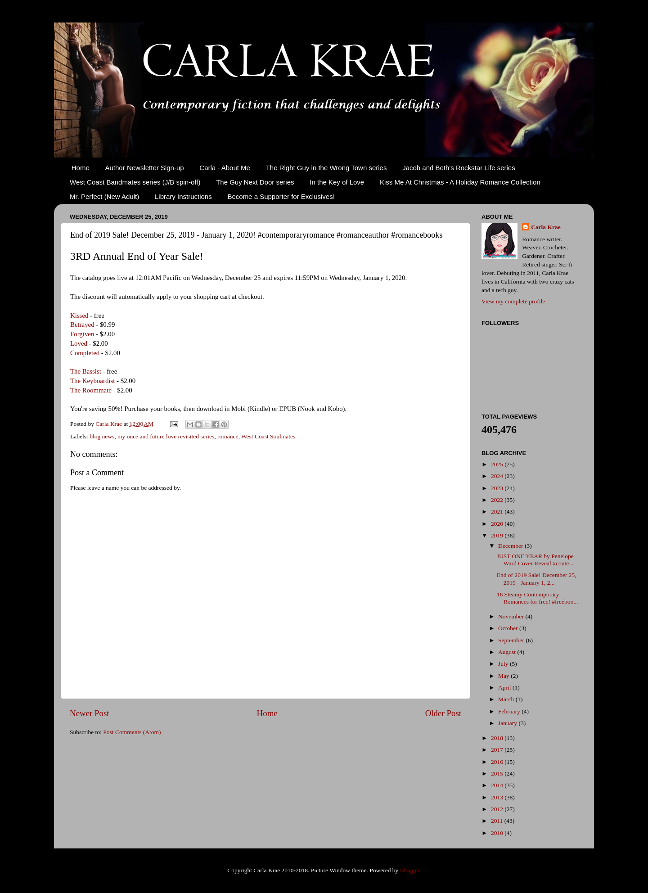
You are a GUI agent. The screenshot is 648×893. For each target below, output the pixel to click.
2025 (497, 464)
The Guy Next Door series (255, 182)
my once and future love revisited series (165, 436)
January (508, 723)
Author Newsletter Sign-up (144, 167)
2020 (497, 523)
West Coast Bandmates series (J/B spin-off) (135, 182)
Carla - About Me (224, 167)
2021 (497, 511)
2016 (497, 761)
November (511, 616)
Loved (78, 343)
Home (81, 167)
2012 (497, 809)
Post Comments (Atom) (132, 732)
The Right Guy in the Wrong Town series (326, 167)
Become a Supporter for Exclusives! (280, 196)
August (507, 652)
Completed (84, 352)
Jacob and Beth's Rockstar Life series (458, 167)
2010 (497, 833)
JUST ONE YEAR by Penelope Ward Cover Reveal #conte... (535, 560)
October (508, 628)
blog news (102, 436)
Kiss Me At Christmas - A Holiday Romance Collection (460, 182)
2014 (497, 785)
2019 (497, 535)
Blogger (409, 870)
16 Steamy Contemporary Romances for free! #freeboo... (537, 598)
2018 (497, 738)
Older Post (443, 713)
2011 (497, 820)
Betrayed (82, 324)
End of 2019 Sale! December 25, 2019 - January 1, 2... (536, 579)
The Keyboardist (92, 380)
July (504, 663)
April (505, 687)
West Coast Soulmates (268, 436)
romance (227, 436)
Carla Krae (546, 227)
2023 (497, 488)
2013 (497, 797)
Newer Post (89, 713)
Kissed (79, 315)
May (504, 675)
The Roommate (91, 390)
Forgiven (82, 334)
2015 (497, 773)
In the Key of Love (337, 182)
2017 (497, 749)
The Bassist (85, 371)
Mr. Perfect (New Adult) (104, 196)
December (511, 545)
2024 (497, 476)
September (512, 640)
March (507, 699)
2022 (497, 499)
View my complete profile (513, 301)
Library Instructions (183, 196)
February (510, 711)
